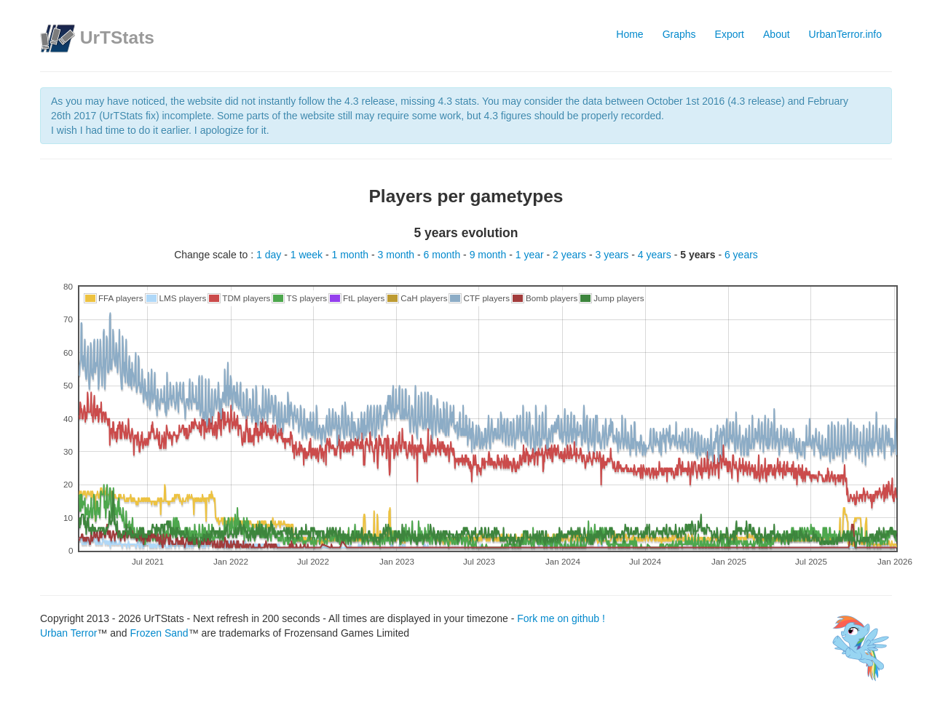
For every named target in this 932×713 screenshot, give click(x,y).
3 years (613, 254)
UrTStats (117, 37)
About (776, 34)
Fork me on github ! (561, 618)
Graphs (679, 34)
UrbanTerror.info (845, 34)
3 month (397, 254)
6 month (443, 254)
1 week (308, 254)
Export (729, 34)
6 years (741, 254)
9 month (489, 254)
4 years (656, 254)
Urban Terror (68, 633)
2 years (571, 254)
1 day (270, 254)
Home (629, 34)
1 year (531, 254)
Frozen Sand (159, 633)
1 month (351, 254)
